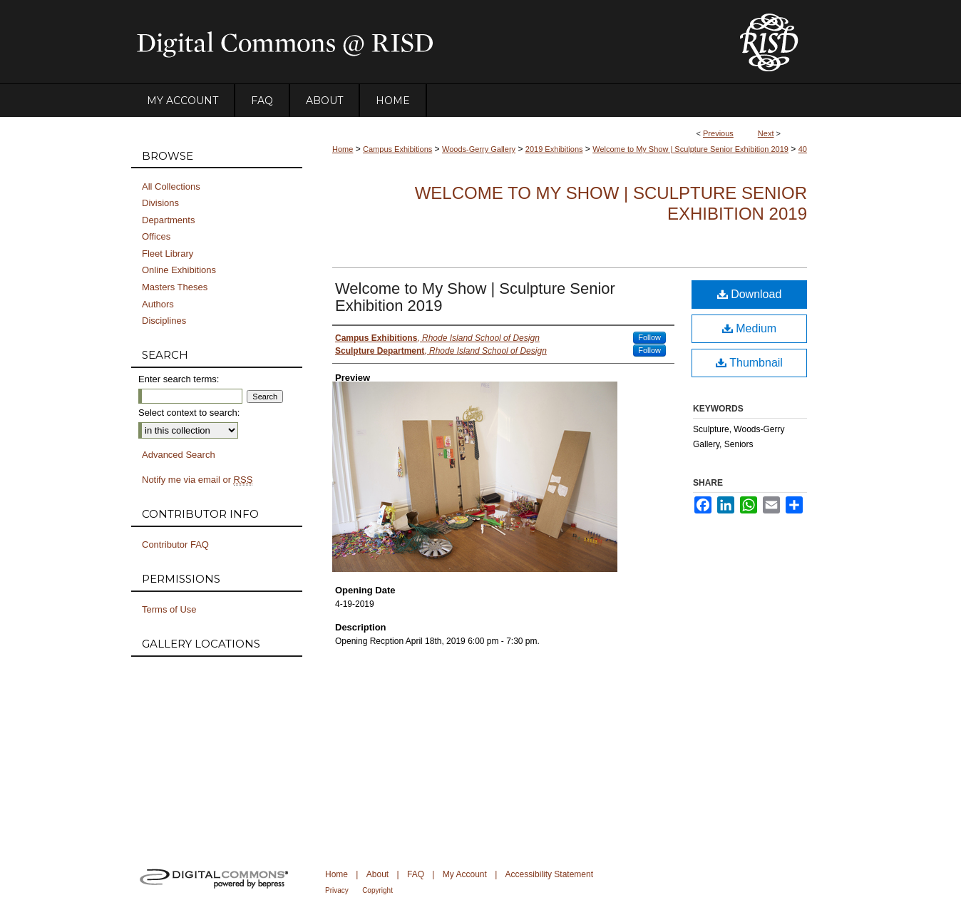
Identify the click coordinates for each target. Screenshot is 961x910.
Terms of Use (169, 609)
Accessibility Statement (549, 874)
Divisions (160, 203)
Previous (718, 133)
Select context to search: (189, 412)
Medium (749, 328)
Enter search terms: (178, 379)
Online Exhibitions (179, 270)
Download (749, 294)
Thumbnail (749, 363)
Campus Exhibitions (397, 149)
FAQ (415, 874)
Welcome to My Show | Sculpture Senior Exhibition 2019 (690, 149)
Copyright (377, 890)
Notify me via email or (197, 480)
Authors (158, 304)
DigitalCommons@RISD (423, 42)
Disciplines (164, 320)
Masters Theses (174, 287)
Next (766, 133)
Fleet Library (167, 253)
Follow (649, 337)
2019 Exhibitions (554, 149)
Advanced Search (178, 454)
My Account (465, 874)
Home (342, 149)
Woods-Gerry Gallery (478, 149)
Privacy (337, 890)
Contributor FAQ (175, 544)
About (377, 874)
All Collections (171, 186)
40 (802, 149)
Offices (156, 236)
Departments (168, 220)
